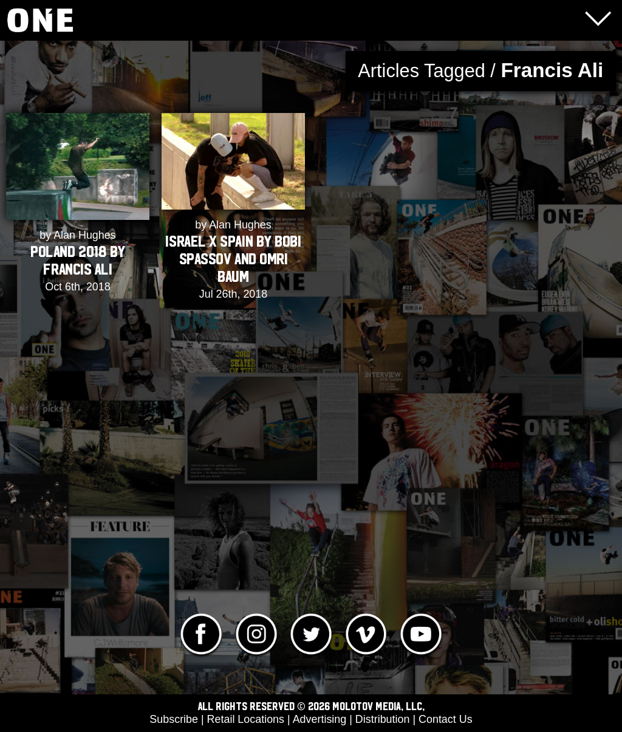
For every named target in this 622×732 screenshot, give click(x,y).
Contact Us (446, 719)
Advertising (320, 719)
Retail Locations (245, 719)
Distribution (382, 719)
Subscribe (173, 719)
